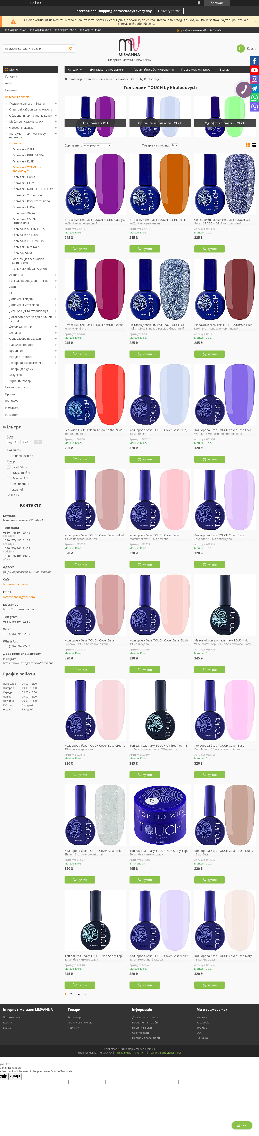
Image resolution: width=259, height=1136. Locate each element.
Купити (82, 249)
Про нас (10, 394)
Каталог (73, 69)
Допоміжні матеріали (24, 305)
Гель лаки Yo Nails (25, 235)
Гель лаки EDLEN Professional (24, 221)
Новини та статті (17, 387)
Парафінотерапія (21, 345)
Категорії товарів (17, 97)
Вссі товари (75, 1017)
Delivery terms (169, 11)
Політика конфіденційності (165, 1052)
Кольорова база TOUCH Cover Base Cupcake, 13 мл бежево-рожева (90, 642)
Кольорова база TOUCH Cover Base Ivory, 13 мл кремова (223, 957)
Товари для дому (21, 369)
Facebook (11, 415)
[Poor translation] (15, 1076)
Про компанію (12, 1017)
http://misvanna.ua (15, 584)
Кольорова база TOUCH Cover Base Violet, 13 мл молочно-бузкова (159, 957)
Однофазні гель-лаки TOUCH (225, 123)
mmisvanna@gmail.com (19, 597)
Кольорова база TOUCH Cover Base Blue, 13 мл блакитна (158, 431)
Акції (8, 83)
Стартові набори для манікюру (30, 109)
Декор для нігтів (20, 326)
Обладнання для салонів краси (30, 115)
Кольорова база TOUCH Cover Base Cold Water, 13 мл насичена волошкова (222, 431)
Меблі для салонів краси (26, 121)
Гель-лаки (16, 143)
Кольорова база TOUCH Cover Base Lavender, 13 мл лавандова (219, 537)
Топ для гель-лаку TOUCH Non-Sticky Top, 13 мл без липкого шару (94, 957)
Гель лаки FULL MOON (28, 241)
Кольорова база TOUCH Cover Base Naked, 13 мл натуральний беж (95, 537)
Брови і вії (16, 351)
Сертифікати (77, 76)
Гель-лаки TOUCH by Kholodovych (26, 169)
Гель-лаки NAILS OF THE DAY (32, 189)
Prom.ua (150, 1049)
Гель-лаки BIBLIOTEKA (28, 155)
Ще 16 (15, 494)
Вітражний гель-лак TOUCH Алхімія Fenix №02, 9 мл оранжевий (158, 221)
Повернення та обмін (146, 1022)
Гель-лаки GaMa (23, 177)
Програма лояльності (196, 69)
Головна (11, 76)
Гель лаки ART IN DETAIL (29, 229)
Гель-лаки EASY (23, 183)
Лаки (12, 287)
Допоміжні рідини (21, 299)
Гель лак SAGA (22, 253)
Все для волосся (20, 357)
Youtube (202, 1027)
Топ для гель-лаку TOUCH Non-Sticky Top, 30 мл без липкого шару (159, 852)
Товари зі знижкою (80, 1022)
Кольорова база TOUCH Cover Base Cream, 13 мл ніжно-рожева (95, 747)
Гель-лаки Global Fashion (29, 268)
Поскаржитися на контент (130, 1052)
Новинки (11, 90)
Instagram (12, 408)
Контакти (11, 401)
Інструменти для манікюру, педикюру (28, 135)
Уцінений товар (20, 381)
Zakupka (202, 1038)
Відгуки (225, 69)
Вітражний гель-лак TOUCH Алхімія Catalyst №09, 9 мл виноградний (95, 221)
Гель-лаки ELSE (23, 161)
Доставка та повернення (108, 69)
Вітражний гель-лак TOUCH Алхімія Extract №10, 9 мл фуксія (94, 326)
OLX (199, 1033)
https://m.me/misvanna (18, 609)
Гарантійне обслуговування (153, 69)
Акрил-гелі (16, 275)
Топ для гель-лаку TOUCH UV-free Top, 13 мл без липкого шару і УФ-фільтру (158, 747)
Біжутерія (16, 375)
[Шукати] (71, 48)
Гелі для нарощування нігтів (28, 281)
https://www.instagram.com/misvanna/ (29, 663)
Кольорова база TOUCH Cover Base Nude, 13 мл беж (223, 852)
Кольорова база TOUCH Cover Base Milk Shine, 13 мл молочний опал (93, 852)
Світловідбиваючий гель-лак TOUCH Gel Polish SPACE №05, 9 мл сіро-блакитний (157, 326)
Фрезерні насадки (21, 128)
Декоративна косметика (26, 363)
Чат (242, 1125)
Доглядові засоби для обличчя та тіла (30, 318)
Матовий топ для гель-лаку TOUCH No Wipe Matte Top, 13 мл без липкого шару (222, 642)
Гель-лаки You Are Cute (28, 195)
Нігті (12, 293)
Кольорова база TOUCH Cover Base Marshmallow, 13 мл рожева (154, 537)
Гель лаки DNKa (23, 213)
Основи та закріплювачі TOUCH (160, 123)
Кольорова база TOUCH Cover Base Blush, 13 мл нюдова (159, 642)
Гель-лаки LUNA (23, 207)
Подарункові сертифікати (27, 103)
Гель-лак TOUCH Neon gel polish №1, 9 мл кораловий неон (93, 431)
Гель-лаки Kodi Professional (31, 201)
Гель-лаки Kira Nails (26, 247)
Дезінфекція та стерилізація (28, 311)
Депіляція (15, 333)
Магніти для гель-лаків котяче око (28, 261)
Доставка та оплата (145, 1017)
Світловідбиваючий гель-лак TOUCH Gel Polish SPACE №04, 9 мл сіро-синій (222, 221)
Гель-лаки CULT (23, 149)
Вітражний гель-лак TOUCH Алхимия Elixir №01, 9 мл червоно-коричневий (223, 326)
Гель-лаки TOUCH (95, 123)
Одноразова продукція (25, 338)
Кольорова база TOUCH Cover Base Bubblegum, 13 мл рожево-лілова (219, 747)
